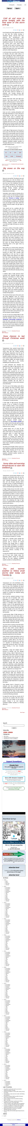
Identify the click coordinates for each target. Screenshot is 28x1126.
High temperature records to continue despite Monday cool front (12, 1109)
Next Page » (22, 712)
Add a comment (5, 332)
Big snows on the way (13, 168)
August (7, 892)
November (7, 888)
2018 (5, 999)
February (7, 883)
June (6, 894)
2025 (5, 886)
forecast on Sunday (14, 198)
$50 (6, 156)
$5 (10, 152)
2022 (5, 935)
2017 (5, 1015)
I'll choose (18, 156)
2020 (5, 967)
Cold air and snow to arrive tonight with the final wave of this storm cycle (13, 21)
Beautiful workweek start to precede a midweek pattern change (13, 1089)
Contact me (8, 787)
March (6, 882)
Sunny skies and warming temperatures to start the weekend (13, 465)
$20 (20, 152)
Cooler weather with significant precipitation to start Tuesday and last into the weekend (14, 1104)
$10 (15, 152)
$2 (6, 152)
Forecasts (19, 4)
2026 (5, 880)
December (7, 887)
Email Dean (14, 847)
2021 (5, 951)
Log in (4, 1115)
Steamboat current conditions (11, 738)
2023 (5, 918)
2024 (5, 902)
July (6, 893)
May (6, 896)
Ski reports (11, 4)
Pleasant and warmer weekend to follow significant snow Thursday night (13, 1102)
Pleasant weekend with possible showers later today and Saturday (13, 1097)
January (7, 884)
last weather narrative (16, 421)
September (7, 891)
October (7, 890)
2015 (5, 1048)
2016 (5, 1031)
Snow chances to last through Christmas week (13, 337)
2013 (5, 1080)
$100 (12, 156)
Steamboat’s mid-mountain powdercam (12, 319)
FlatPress (19, 1119)
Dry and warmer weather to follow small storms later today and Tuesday (13, 572)
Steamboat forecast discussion (17, 164)
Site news (6, 736)
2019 (5, 983)
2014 (5, 1064)
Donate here (14, 766)
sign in (6, 160)
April (6, 881)
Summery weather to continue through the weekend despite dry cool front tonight (14, 1106)
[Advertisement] (14, 13)
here (19, 771)
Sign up (9, 8)
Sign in (17, 8)
